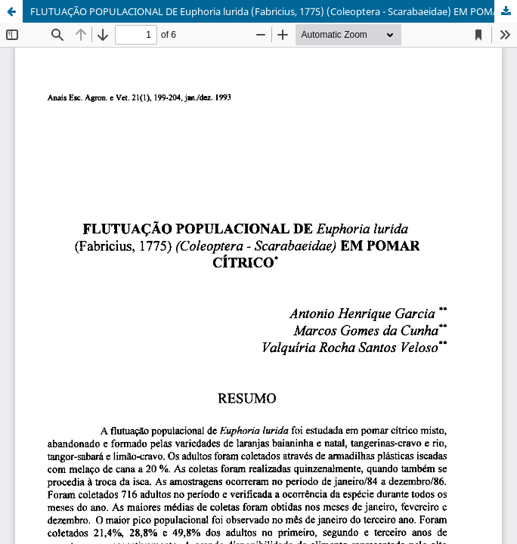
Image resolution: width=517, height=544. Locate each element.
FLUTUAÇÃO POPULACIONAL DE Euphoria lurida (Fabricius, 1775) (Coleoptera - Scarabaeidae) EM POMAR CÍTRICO (273, 11)
